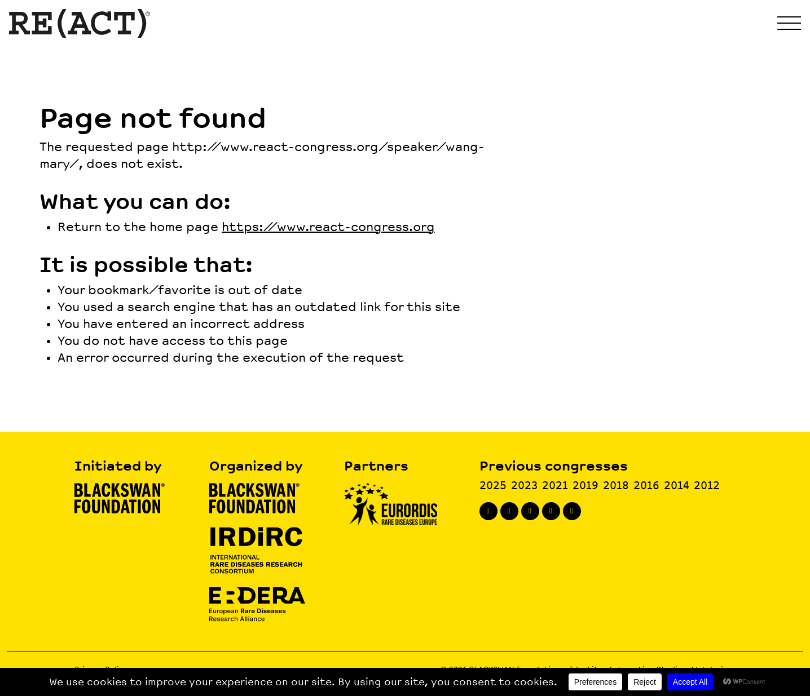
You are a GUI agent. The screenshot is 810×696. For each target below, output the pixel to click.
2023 (524, 485)
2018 (616, 485)
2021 (555, 485)
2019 (585, 485)
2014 (676, 485)
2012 (707, 485)
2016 (646, 485)
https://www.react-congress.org (328, 227)
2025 (493, 485)
